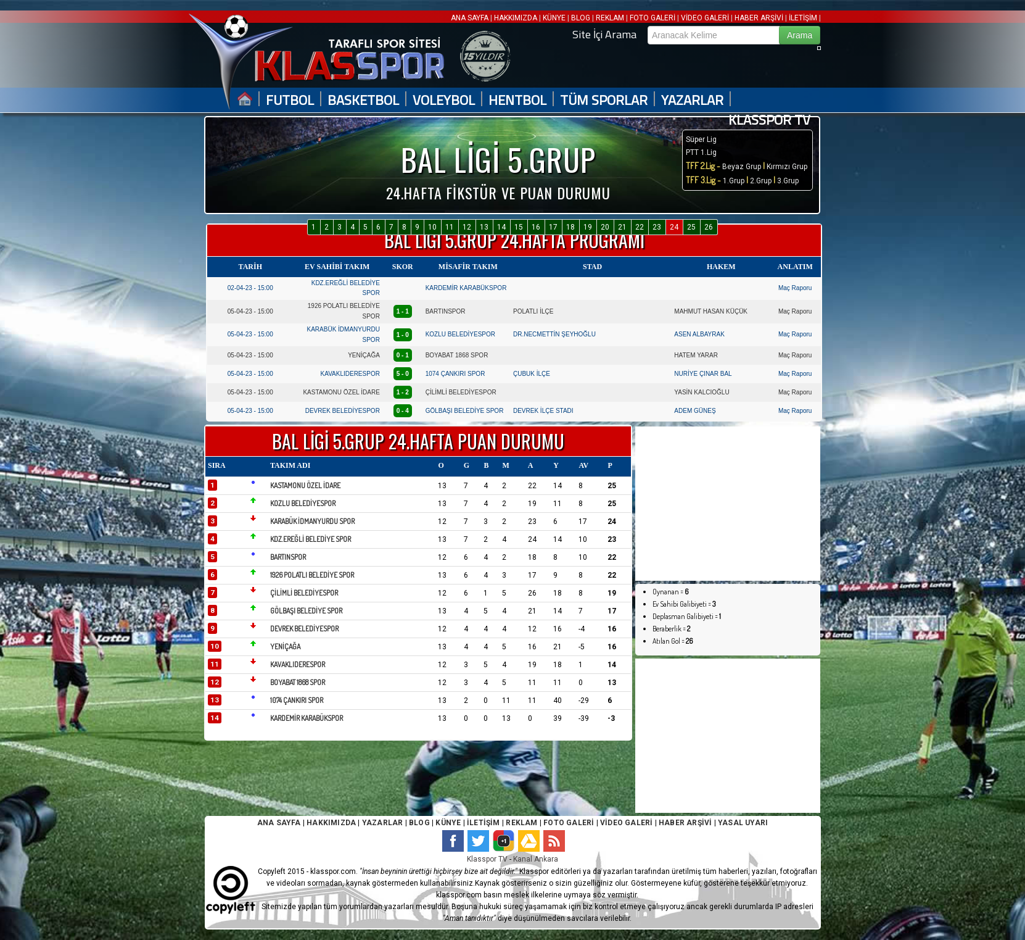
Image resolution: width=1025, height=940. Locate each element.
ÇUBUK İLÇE (531, 373)
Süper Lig (701, 139)
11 (449, 227)
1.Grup (734, 181)
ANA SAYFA (470, 18)
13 (484, 227)
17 (553, 227)
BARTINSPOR (446, 311)
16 (536, 227)
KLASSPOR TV (769, 120)
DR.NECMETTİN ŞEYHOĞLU (554, 334)
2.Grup (761, 181)
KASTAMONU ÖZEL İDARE (341, 392)
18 (570, 227)
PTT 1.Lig (701, 152)
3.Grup (788, 181)
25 (691, 227)
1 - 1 (403, 311)
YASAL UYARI (743, 822)
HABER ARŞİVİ (759, 18)
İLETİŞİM (803, 18)
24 (674, 227)
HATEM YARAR (696, 355)
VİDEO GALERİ (705, 18)
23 (656, 227)
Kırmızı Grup (787, 166)
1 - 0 (403, 334)
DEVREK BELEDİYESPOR (342, 410)
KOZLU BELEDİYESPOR (460, 334)
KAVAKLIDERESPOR (350, 373)
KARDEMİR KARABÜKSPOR (466, 288)
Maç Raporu (795, 288)
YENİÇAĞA (364, 355)
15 (518, 227)
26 (708, 227)
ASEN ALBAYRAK (699, 334)
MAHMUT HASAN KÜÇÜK (710, 311)
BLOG (580, 18)
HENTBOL (517, 100)
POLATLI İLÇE (533, 311)
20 (605, 227)
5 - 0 (403, 373)
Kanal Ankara (535, 859)
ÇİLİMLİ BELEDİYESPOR (461, 392)
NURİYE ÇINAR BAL (702, 373)
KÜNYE (554, 18)
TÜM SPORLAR (604, 100)
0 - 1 (403, 355)
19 (587, 227)
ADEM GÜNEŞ (694, 410)
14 (501, 227)
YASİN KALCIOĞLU (701, 392)
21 (622, 227)
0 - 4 (403, 410)
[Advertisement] (727, 503)
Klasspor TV (487, 859)
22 (639, 227)
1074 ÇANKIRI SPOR (455, 373)
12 (467, 227)
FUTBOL (290, 100)
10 (432, 227)
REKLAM (610, 18)
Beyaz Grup (741, 166)
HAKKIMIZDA (515, 18)
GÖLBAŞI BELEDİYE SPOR (465, 410)
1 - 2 (403, 392)
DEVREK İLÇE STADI (543, 410)
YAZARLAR (692, 100)
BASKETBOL (363, 100)
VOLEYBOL (444, 100)
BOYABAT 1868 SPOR (457, 355)
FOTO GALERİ (652, 18)
